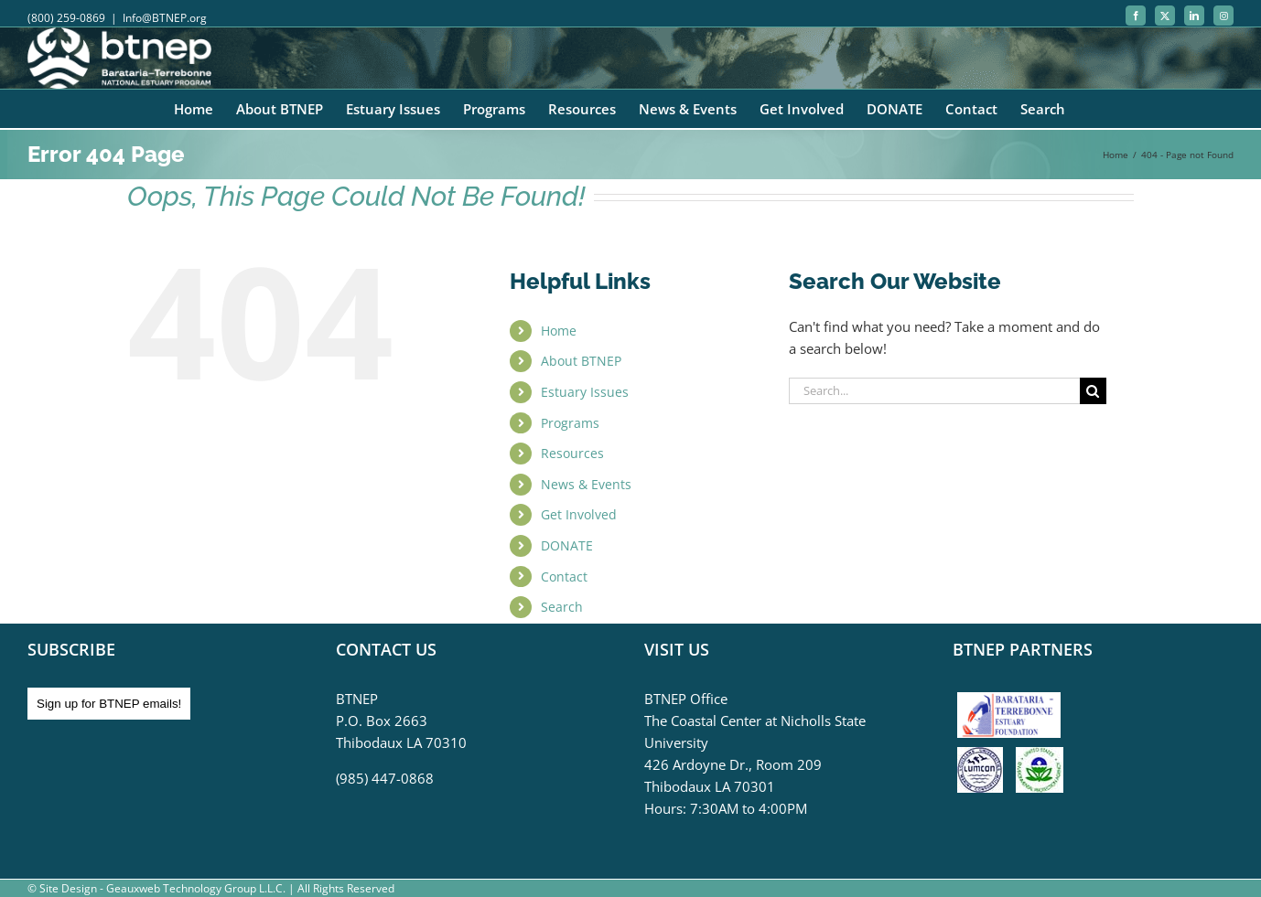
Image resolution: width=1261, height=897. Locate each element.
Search (562, 606)
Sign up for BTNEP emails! (109, 703)
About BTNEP (581, 360)
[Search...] (934, 391)
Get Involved (579, 514)
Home (559, 330)
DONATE (567, 545)
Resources (572, 453)
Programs (570, 423)
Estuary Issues (585, 391)
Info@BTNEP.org (165, 18)
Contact (564, 576)
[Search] (1093, 391)
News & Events (586, 484)
